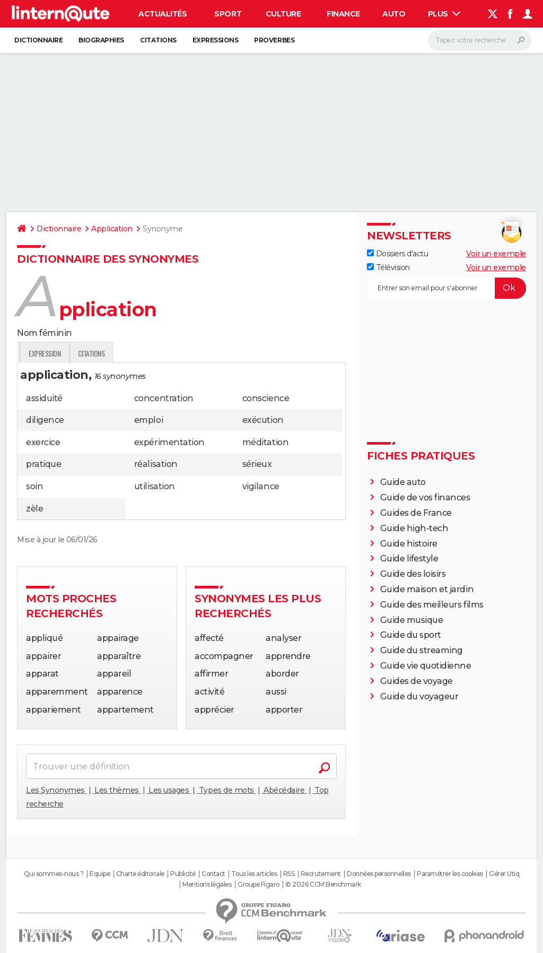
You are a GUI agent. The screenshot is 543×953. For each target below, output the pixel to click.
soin (34, 486)
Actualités (162, 14)
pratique (43, 464)
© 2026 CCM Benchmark (323, 884)
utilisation (154, 486)
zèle (34, 509)
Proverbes (274, 40)
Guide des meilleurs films (432, 605)
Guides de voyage (416, 681)
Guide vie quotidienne (425, 666)
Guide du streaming (421, 650)
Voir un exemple (496, 253)
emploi (148, 420)
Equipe (100, 874)
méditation (265, 442)
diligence (45, 420)
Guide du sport (410, 635)
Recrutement (321, 874)
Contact (213, 874)
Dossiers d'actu (397, 253)
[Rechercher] (479, 40)
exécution (263, 420)
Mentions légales (206, 884)
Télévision (388, 267)
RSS (289, 874)
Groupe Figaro (258, 884)
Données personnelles (378, 874)
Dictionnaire (38, 40)
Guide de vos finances (425, 497)
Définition (39, 353)
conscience (265, 398)
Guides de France (416, 513)
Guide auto (403, 482)
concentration (164, 398)
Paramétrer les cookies (450, 874)
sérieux (257, 464)
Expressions (215, 40)
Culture (283, 14)
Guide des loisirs (413, 574)
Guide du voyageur (419, 696)
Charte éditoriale (140, 874)
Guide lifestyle (409, 558)
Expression (179, 353)
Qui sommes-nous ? (54, 874)
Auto (393, 14)
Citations (158, 40)
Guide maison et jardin (427, 589)
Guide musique (411, 620)
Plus (444, 14)
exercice (43, 442)
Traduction (128, 353)
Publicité (183, 874)
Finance (343, 14)
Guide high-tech (414, 528)
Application (112, 228)
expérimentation (169, 442)
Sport (227, 14)
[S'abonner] (446, 288)
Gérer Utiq (504, 874)
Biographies (101, 40)
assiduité (44, 398)
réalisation (156, 464)
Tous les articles (254, 874)
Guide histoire (408, 544)
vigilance (260, 486)
